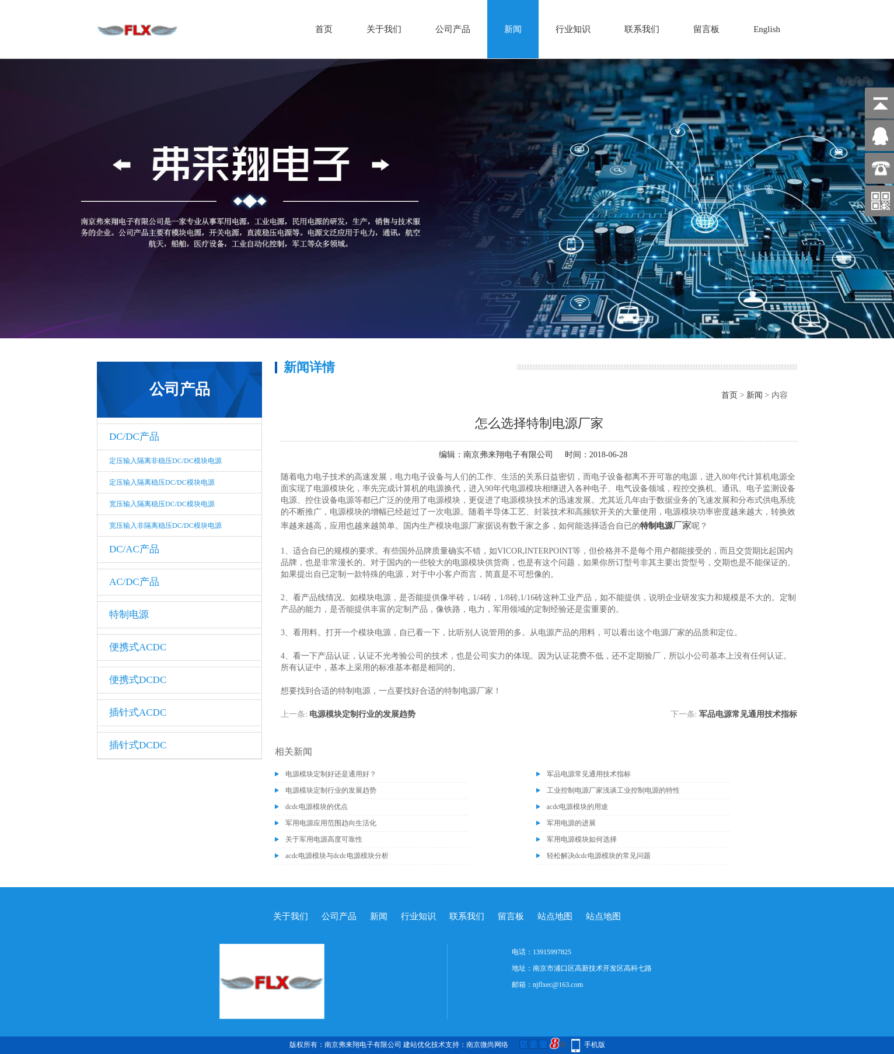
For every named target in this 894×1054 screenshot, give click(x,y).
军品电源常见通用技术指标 (748, 714)
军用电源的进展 (571, 823)
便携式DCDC (137, 679)
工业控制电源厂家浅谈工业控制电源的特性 (613, 790)
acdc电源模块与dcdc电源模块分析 (337, 856)
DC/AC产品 (134, 549)
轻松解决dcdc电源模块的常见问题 (599, 856)
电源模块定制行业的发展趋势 (362, 714)
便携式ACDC (137, 647)
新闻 (513, 29)
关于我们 (383, 29)
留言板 (706, 29)
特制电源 (129, 614)
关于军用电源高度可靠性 (323, 839)
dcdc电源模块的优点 (316, 807)
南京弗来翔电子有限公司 (508, 454)
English (766, 29)
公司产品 (452, 29)
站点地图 (554, 916)
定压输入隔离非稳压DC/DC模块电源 (165, 461)
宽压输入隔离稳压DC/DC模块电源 (162, 504)
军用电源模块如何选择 (582, 839)
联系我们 (641, 29)
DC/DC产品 (134, 436)
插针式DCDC (137, 745)
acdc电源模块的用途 (578, 807)
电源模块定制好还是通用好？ (330, 774)
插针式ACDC (137, 712)
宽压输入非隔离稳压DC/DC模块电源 (165, 525)
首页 (324, 29)
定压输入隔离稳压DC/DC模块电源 (162, 482)
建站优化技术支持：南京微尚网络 (455, 1045)
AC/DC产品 (134, 581)
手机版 (594, 1045)
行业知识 (573, 29)
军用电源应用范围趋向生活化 (330, 823)
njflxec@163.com (558, 985)
